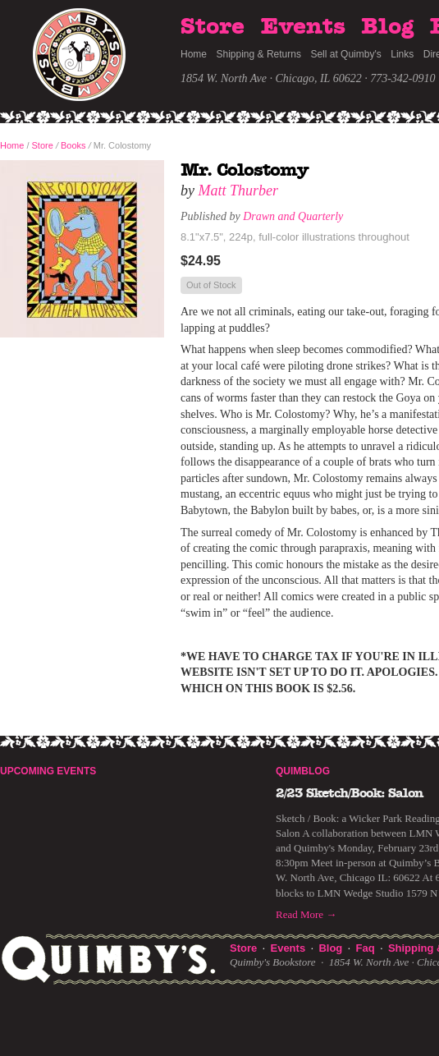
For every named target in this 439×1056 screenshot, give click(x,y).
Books (73, 145)
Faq (365, 948)
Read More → (306, 914)
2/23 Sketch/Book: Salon (349, 793)
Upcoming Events (48, 771)
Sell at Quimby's (345, 54)
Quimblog (303, 771)
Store (213, 27)
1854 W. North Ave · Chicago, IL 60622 (271, 78)
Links (402, 54)
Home (194, 54)
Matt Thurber (239, 190)
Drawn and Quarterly (293, 216)
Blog (387, 27)
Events (303, 27)
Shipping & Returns (259, 54)
